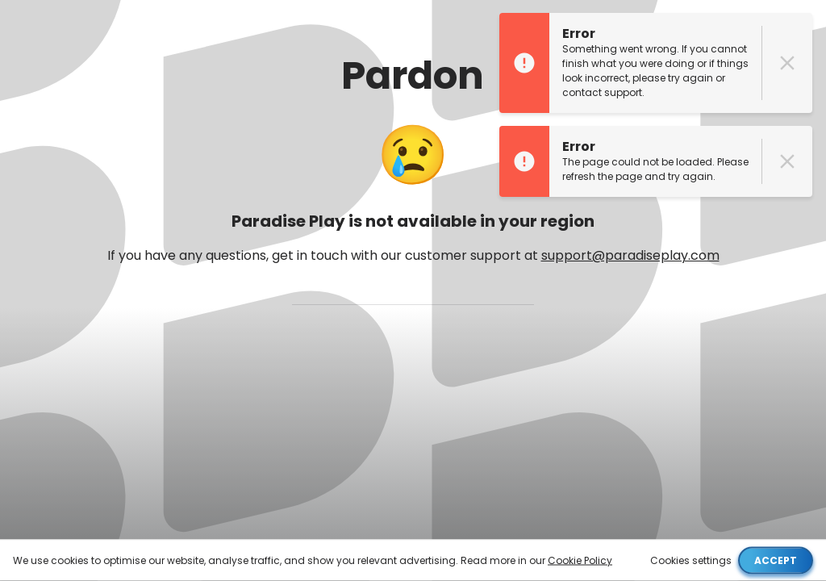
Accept (775, 559)
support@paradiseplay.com (630, 255)
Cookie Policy (580, 559)
